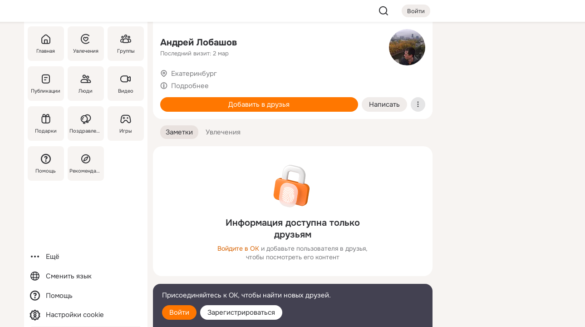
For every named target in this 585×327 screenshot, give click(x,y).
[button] (179, 132)
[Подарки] (46, 124)
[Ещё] (85, 257)
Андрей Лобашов (198, 42)
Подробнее (190, 85)
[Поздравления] (85, 124)
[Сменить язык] (85, 276)
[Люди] (85, 84)
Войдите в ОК (238, 248)
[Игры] (125, 124)
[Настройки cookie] (85, 315)
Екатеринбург (194, 73)
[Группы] (125, 44)
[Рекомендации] (85, 163)
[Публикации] (46, 84)
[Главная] (46, 44)
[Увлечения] (85, 44)
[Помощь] (46, 163)
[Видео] (125, 84)
